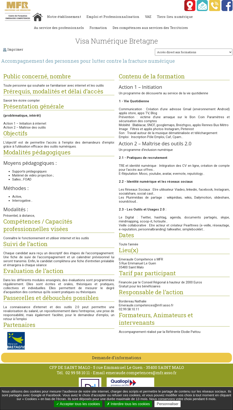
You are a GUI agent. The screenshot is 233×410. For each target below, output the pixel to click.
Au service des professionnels (59, 27)
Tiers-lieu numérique (175, 16)
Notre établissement (64, 16)
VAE (148, 16)
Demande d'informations (116, 357)
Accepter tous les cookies (78, 404)
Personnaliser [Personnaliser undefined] (167, 404)
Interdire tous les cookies (128, 404)
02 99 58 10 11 (78, 372)
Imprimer (13, 49)
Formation (98, 27)
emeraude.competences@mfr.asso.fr (141, 372)
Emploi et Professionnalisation (113, 16)
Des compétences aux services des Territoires (150, 27)
